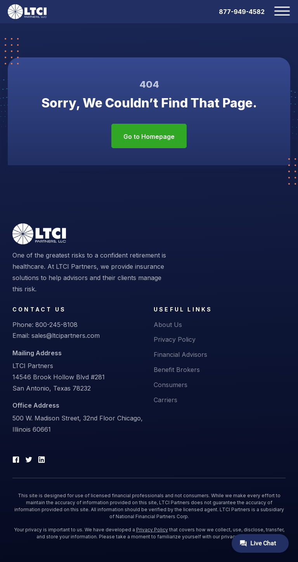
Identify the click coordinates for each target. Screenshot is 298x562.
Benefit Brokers (177, 370)
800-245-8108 (56, 325)
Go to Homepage (149, 136)
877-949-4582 (242, 12)
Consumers (170, 385)
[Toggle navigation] (277, 11)
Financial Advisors (180, 354)
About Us (168, 325)
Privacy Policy (175, 339)
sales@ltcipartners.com (65, 335)
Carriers (165, 400)
